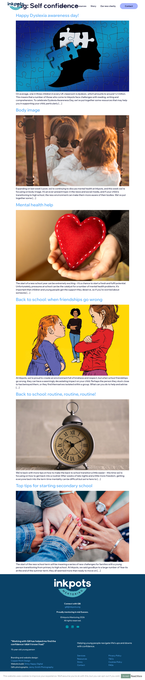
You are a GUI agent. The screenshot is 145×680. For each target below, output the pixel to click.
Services (66, 6)
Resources (81, 6)
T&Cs (111, 659)
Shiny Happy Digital (33, 664)
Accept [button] (126, 676)
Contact (81, 665)
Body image (28, 110)
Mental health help (34, 204)
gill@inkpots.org (72, 607)
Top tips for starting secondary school (54, 485)
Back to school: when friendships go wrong (59, 299)
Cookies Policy (115, 662)
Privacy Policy (114, 655)
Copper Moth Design (20, 660)
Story (93, 6)
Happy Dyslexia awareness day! (47, 15)
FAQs (110, 665)
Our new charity (108, 6)
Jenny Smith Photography (41, 667)
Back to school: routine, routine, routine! (56, 394)
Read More (136, 676)
